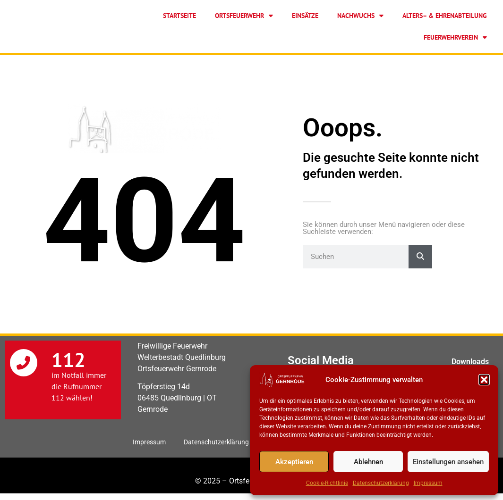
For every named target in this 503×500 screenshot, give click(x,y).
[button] (484, 379)
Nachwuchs (360, 16)
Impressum (428, 483)
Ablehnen (368, 462)
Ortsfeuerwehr (244, 16)
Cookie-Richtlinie (327, 483)
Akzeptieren (294, 462)
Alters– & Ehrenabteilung (444, 15)
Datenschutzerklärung (381, 483)
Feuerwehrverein (455, 37)
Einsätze (305, 15)
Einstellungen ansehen (448, 462)
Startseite (179, 15)
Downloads (470, 361)
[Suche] (420, 256)
